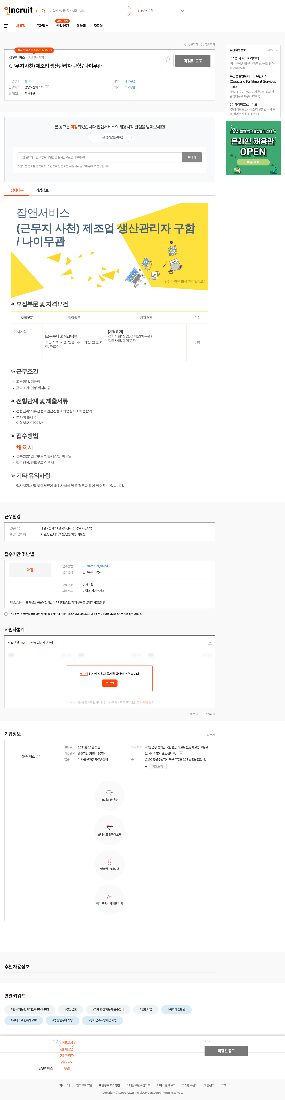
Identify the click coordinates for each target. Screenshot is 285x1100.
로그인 (84, 674)
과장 (61, 534)
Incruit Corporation (146, 1093)
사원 (43, 534)
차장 (74, 534)
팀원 (49, 534)
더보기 (211, 735)
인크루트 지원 (91, 566)
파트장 (81, 534)
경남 (43, 528)
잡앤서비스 (17, 57)
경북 (61, 528)
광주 (78, 528)
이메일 (104, 566)
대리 (55, 534)
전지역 (53, 528)
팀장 (67, 534)
